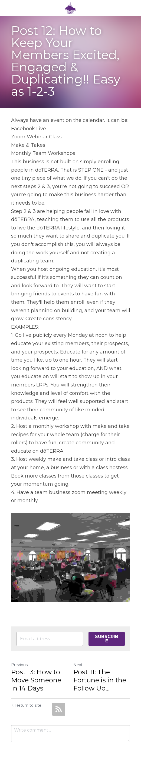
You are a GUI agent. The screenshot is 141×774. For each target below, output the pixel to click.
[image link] (70, 7)
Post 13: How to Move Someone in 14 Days (36, 680)
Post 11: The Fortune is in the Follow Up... (99, 680)
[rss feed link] (58, 709)
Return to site (26, 705)
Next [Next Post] (78, 664)
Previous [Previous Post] (19, 664)
